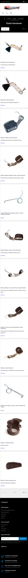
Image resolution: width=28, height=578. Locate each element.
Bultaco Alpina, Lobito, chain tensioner (11, 250)
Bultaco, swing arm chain (7, 442)
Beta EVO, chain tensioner (7, 100)
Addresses (3, 530)
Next (25, 492)
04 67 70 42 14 (6, 1)
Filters (5, 29)
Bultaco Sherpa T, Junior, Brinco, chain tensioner (13, 287)
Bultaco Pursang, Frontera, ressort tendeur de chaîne (13, 406)
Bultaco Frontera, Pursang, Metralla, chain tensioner (12, 328)
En (24, 1)
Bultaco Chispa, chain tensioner (9, 137)
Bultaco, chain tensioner (7, 368)
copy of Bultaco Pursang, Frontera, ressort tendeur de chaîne (12, 213)
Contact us (3, 514)
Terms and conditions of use (7, 510)
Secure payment (5, 512)
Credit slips (3, 528)
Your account (5, 522)
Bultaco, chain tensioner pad (8, 480)
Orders (2, 526)
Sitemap (3, 516)
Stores (2, 518)
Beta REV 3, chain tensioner (8, 62)
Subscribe (22, 538)
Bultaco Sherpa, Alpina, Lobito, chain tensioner (13, 175)
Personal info (4, 524)
